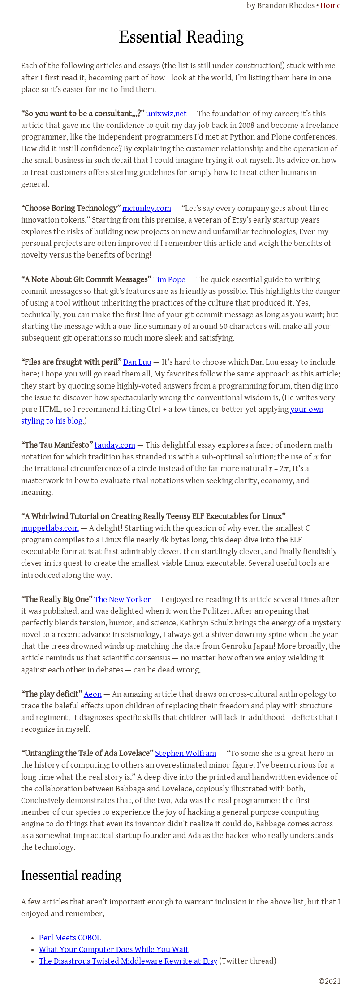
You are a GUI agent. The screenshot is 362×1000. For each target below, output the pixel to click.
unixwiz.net (166, 113)
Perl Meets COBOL (70, 938)
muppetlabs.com (50, 528)
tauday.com (115, 445)
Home (330, 5)
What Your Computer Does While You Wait (114, 949)
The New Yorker (122, 599)
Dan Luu (137, 362)
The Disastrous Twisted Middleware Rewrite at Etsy (128, 961)
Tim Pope (169, 279)
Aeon (93, 694)
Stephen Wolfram (185, 753)
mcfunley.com (146, 208)
